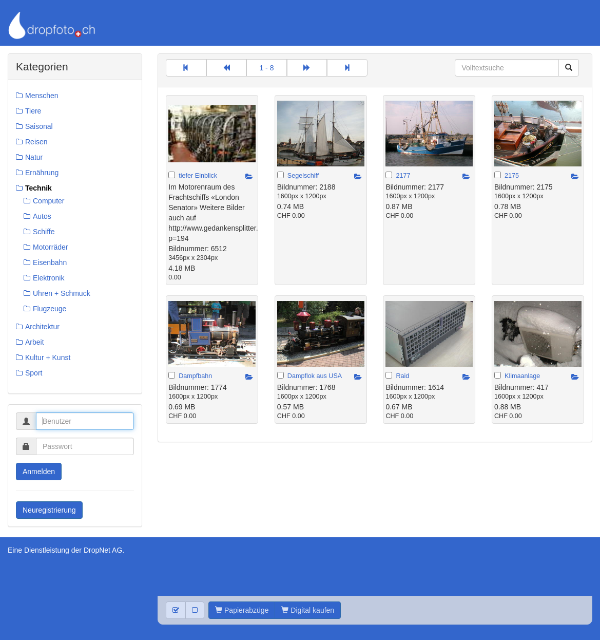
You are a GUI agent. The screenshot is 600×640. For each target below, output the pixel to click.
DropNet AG (103, 550)
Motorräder (50, 247)
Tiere (33, 111)
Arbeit (34, 342)
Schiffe (44, 232)
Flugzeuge (49, 309)
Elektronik (48, 278)
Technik (38, 188)
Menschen (42, 95)
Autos (42, 216)
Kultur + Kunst (47, 357)
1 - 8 (266, 68)
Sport (33, 373)
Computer (48, 201)
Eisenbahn (50, 262)
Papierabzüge (241, 610)
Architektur (42, 327)
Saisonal (39, 126)
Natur (34, 157)
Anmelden (39, 471)
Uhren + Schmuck (61, 293)
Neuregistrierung (49, 510)
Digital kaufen (307, 610)
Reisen (36, 142)
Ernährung (42, 172)
